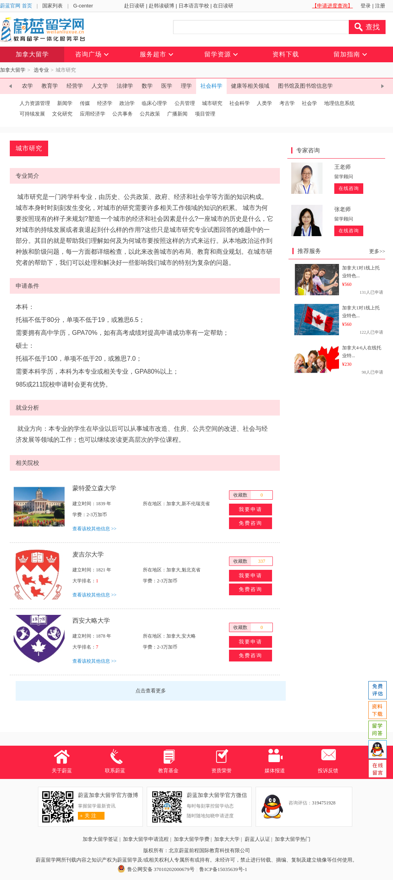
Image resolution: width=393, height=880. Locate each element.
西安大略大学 (91, 620)
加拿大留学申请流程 (146, 839)
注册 (380, 6)
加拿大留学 (12, 70)
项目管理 (207, 114)
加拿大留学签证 (100, 839)
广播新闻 (177, 114)
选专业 (41, 70)
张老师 (342, 209)
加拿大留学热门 (292, 839)
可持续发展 (32, 114)
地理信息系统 (339, 103)
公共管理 (185, 103)
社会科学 (239, 103)
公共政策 (150, 114)
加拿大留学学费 (191, 839)
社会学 (309, 103)
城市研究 (212, 103)
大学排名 (81, 581)
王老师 (342, 167)
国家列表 (52, 6)
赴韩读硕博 (161, 6)
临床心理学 (154, 103)
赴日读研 (134, 6)
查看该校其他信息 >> (94, 528)
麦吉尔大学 (88, 554)
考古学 (287, 103)
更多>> (377, 251)
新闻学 (64, 103)
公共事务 (122, 114)
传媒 (85, 103)
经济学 (104, 103)
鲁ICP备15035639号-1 (223, 869)
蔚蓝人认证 (257, 839)
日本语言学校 (193, 6)
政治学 (127, 103)
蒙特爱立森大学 (94, 488)
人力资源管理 (35, 103)
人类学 (264, 103)
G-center (83, 6)
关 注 (87, 816)
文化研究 (62, 114)
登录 (366, 6)
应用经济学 (92, 114)
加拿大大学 (227, 839)
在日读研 (223, 6)
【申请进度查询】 (332, 6)
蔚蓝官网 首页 (16, 6)
